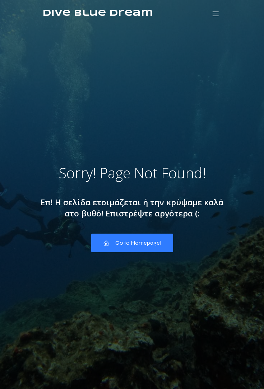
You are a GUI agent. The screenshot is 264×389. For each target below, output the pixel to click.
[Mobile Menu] (216, 14)
